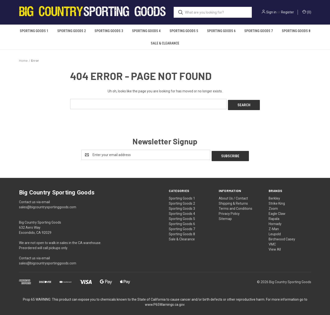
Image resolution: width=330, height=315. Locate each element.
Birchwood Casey (282, 237)
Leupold (275, 232)
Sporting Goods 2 (71, 31)
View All (275, 247)
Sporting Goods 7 (258, 31)
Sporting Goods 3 (108, 31)
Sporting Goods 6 (221, 31)
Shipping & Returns (233, 201)
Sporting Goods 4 (146, 31)
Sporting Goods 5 (184, 31)
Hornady (275, 221)
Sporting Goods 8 (296, 31)
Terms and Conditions (235, 206)
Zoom (273, 206)
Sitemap (225, 216)
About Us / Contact (233, 196)
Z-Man (274, 226)
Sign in (271, 12)
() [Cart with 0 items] (306, 12)
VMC (272, 242)
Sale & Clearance (165, 43)
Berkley (274, 196)
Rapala (274, 216)
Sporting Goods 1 (34, 31)
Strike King (277, 201)
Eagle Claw (277, 211)
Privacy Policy (229, 211)
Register (287, 12)
